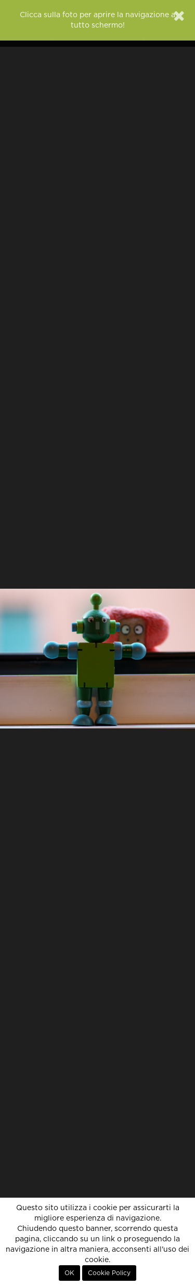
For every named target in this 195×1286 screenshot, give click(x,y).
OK (69, 1273)
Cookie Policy (109, 1273)
